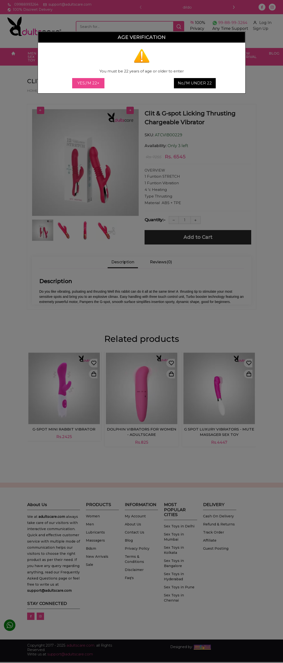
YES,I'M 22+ (88, 83)
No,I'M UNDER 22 (195, 83)
